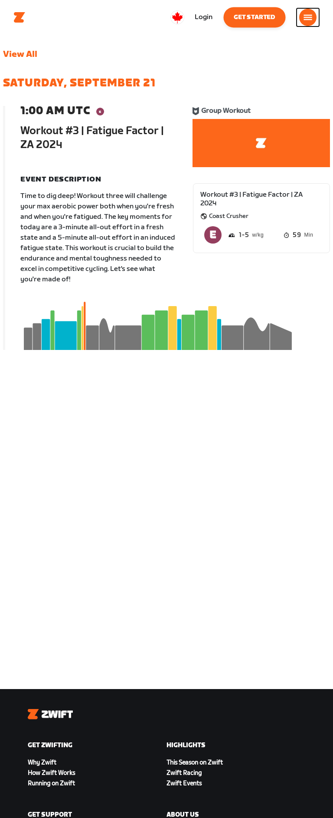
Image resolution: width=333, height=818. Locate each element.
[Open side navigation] (308, 17)
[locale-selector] (177, 17)
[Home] (19, 17)
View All (20, 54)
